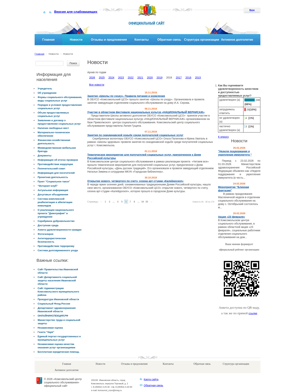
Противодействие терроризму (56, 246)
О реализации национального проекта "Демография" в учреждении (56, 213)
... (114, 201)
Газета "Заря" (46, 332)
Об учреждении (47, 92)
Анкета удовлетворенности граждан (59, 229)
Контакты (142, 39)
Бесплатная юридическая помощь (58, 351)
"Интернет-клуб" (48, 185)
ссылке (253, 313)
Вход (252, 10)
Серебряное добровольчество (56, 221)
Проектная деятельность (53, 177)
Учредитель (45, 88)
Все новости (96, 84)
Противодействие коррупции (55, 164)
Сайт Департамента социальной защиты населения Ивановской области (57, 280)
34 (142, 201)
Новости (76, 39)
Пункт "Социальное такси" (54, 181)
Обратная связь (169, 39)
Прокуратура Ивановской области (58, 299)
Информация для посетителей (56, 172)
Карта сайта (151, 379)
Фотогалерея (45, 234)
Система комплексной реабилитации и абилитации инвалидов (55, 202)
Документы (44, 155)
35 (146, 201)
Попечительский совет (51, 168)
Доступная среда (48, 225)
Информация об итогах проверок (58, 159)
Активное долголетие (237, 39)
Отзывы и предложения (109, 39)
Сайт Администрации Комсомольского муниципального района (58, 291)
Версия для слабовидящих (75, 12)
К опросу (223, 136)
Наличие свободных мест (53, 128)
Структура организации (201, 39)
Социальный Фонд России (54, 303)
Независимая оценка (50, 327)
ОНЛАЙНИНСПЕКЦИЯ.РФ (53, 315)
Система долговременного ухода (58, 250)
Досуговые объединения (53, 194)
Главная (48, 39)
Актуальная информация (53, 190)
